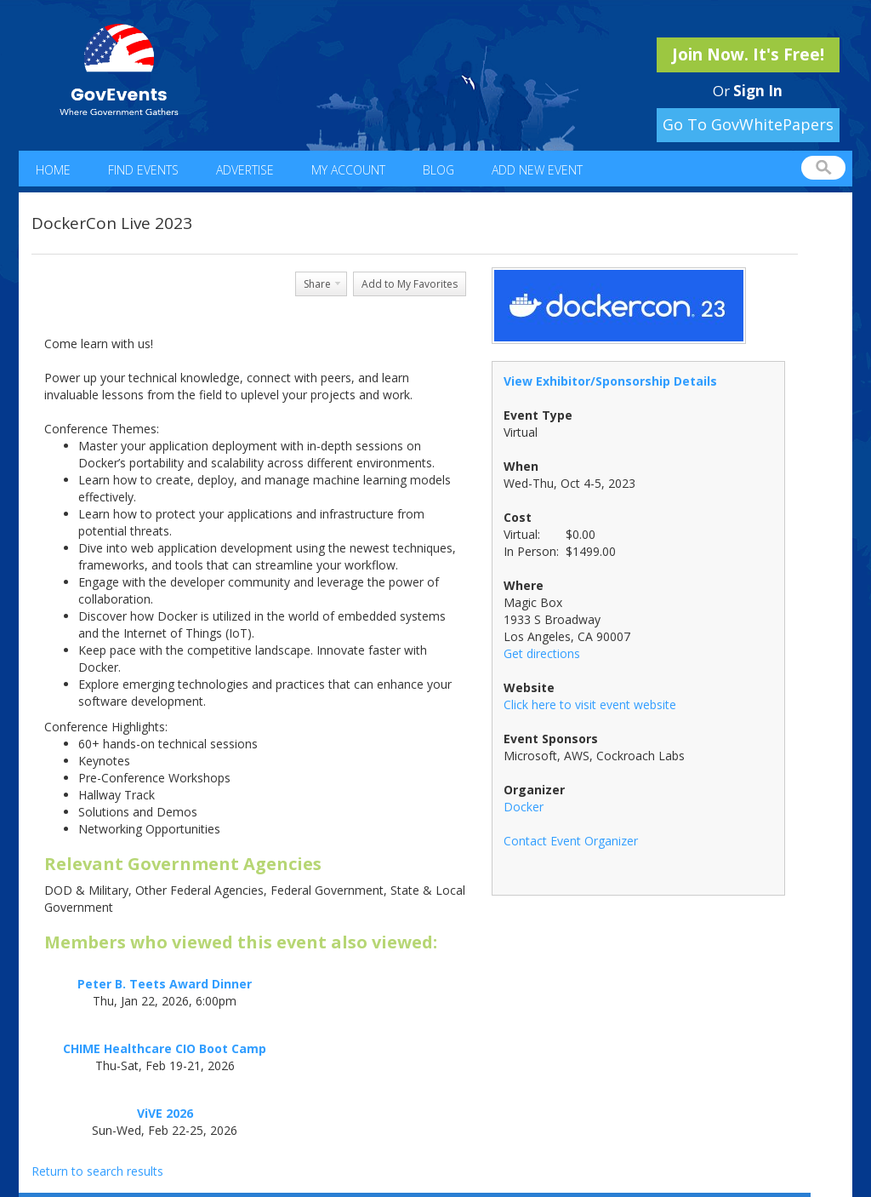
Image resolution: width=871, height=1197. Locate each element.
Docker (524, 807)
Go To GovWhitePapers (748, 124)
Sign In (758, 90)
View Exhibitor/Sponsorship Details (610, 381)
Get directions (542, 653)
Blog (438, 170)
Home (53, 170)
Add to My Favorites (409, 284)
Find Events (143, 170)
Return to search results (97, 1171)
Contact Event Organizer (571, 841)
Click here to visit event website (590, 704)
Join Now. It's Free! (748, 54)
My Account (348, 170)
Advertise (245, 170)
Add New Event (537, 170)
